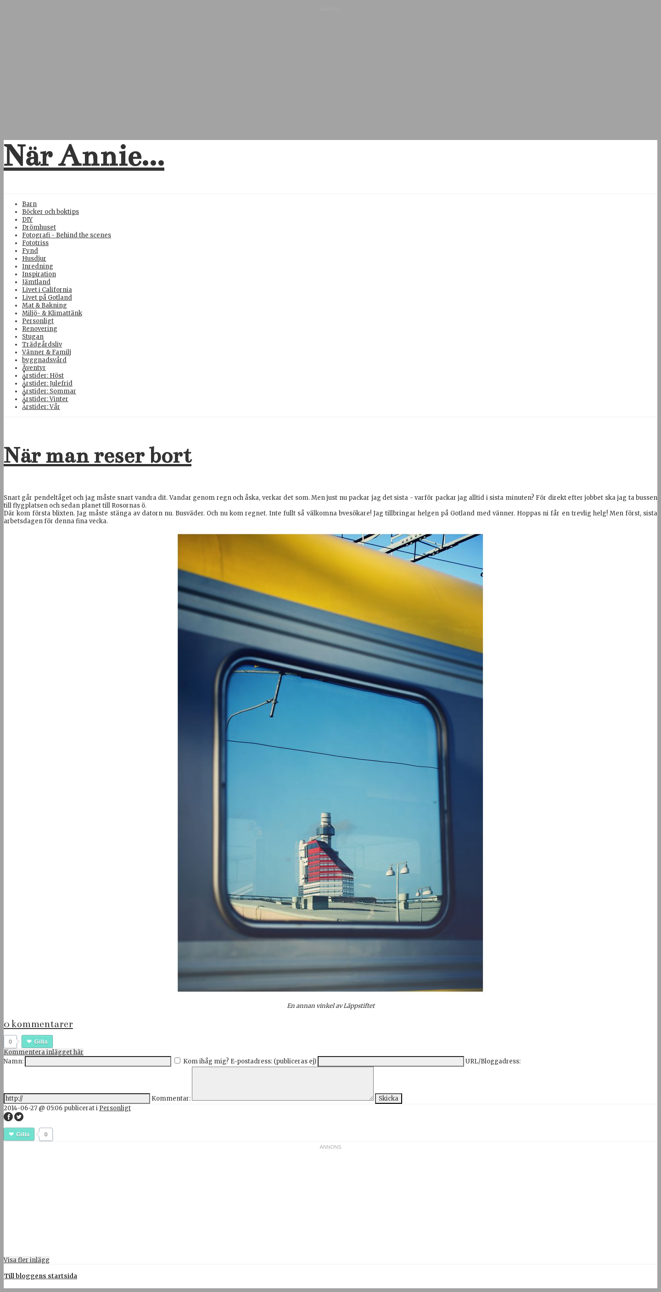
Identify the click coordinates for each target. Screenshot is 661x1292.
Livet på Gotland (47, 298)
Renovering (39, 329)
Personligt (38, 321)
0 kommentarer (38, 1024)
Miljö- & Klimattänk (52, 313)
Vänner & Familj (46, 352)
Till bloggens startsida (40, 1276)
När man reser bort (97, 455)
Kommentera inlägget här (44, 1052)
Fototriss (35, 243)
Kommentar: (170, 1098)
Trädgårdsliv (42, 344)
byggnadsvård (44, 360)
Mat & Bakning (44, 305)
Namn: (13, 1061)
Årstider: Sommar (49, 391)
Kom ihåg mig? (206, 1061)
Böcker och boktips (50, 212)
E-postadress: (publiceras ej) (273, 1061)
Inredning (37, 266)
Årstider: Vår (41, 407)
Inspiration (39, 274)
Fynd (30, 251)
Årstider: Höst (43, 376)
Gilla (40, 1041)
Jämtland (36, 282)
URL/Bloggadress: (493, 1061)
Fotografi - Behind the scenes (66, 235)
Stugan (33, 337)
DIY (27, 220)
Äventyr (34, 368)
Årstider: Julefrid (47, 383)
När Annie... (84, 156)
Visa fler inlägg (27, 1260)
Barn (29, 204)
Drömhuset (39, 227)
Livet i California (47, 290)
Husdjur (34, 259)
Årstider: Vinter (45, 399)
